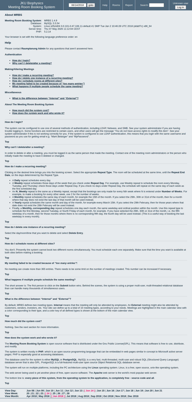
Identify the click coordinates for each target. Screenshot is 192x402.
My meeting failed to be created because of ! (48, 83)
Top (7, 141)
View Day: (10, 390)
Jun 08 (30, 390)
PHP (40, 351)
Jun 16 (110, 390)
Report (129, 5)
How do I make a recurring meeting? (33, 75)
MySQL (55, 359)
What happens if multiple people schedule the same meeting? (47, 86)
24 (48, 393)
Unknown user (180, 3)
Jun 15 (100, 390)
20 (28, 393)
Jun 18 (129, 390)
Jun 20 (148, 390)
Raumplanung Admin (33, 48)
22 (37, 393)
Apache (98, 372)
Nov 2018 (120, 396)
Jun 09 (40, 390)
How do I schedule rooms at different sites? (37, 80)
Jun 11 (59, 390)
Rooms (116, 5)
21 (32, 393)
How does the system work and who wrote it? (38, 113)
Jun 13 (78, 390)
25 (54, 393)
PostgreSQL (70, 359)
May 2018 (44, 396)
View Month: (12, 396)
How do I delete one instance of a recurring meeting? (42, 78)
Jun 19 (139, 390)
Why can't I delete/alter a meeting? (32, 63)
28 (68, 393)
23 (41, 393)
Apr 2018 (32, 396)
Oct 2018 (108, 396)
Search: (144, 5)
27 (63, 393)
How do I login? (21, 60)
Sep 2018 (96, 396)
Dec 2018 (133, 396)
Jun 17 (120, 390)
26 (58, 393)
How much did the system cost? (30, 110)
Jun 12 (69, 390)
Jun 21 (158, 390)
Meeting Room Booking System (31, 7)
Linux (95, 367)
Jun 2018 (58, 396)
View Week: (11, 393)
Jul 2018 (71, 396)
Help (105, 5)
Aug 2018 (83, 396)
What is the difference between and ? (45, 98)
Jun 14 (89, 390)
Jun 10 (49, 390)
